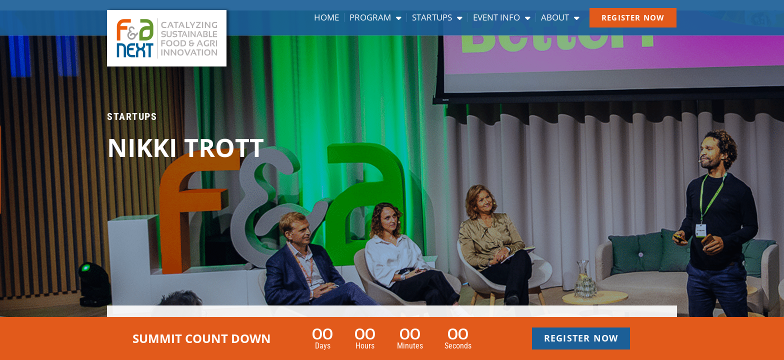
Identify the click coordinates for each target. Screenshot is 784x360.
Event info (501, 17)
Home (326, 17)
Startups (437, 17)
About (560, 17)
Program (376, 17)
